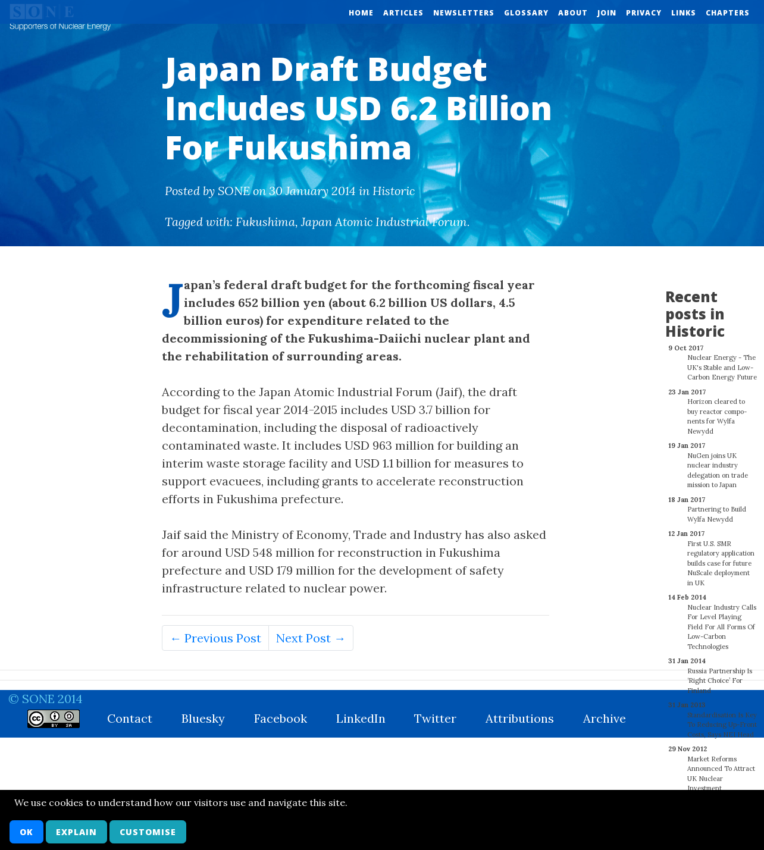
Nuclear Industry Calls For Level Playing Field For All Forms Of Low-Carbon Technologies (721, 620)
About (573, 13)
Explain (76, 832)
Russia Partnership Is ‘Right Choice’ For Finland (719, 674)
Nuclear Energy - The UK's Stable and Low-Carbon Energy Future (722, 361)
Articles (403, 13)
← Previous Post (215, 638)
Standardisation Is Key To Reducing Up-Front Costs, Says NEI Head (722, 718)
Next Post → (311, 638)
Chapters (728, 13)
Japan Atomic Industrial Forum (384, 221)
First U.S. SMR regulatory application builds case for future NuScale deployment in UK (720, 557)
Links (683, 13)
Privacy (644, 13)
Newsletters (463, 13)
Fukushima (265, 221)
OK (26, 832)
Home (361, 13)
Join (606, 13)
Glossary (526, 13)
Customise (148, 832)
